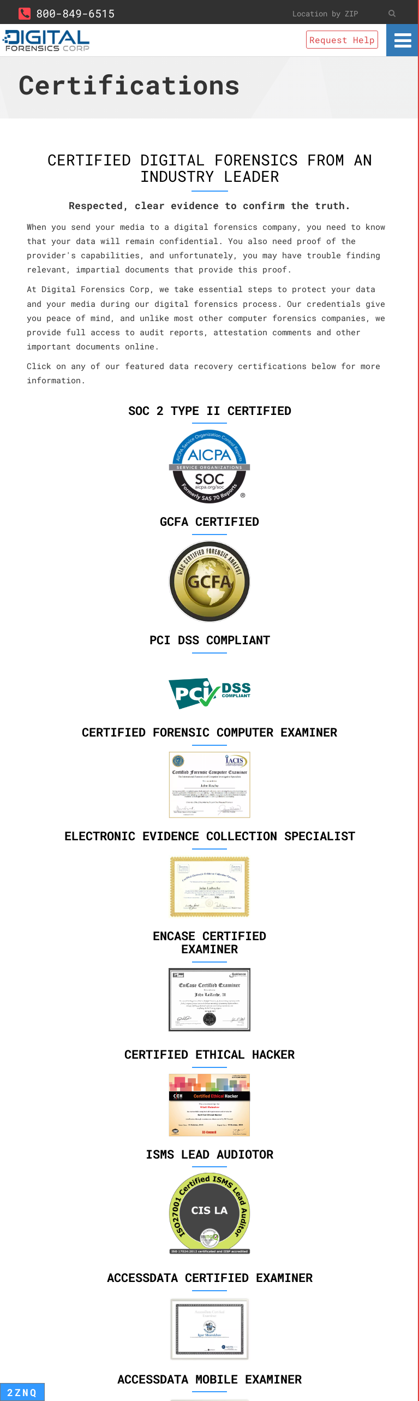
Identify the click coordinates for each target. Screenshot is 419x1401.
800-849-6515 (67, 13)
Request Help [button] (342, 39)
